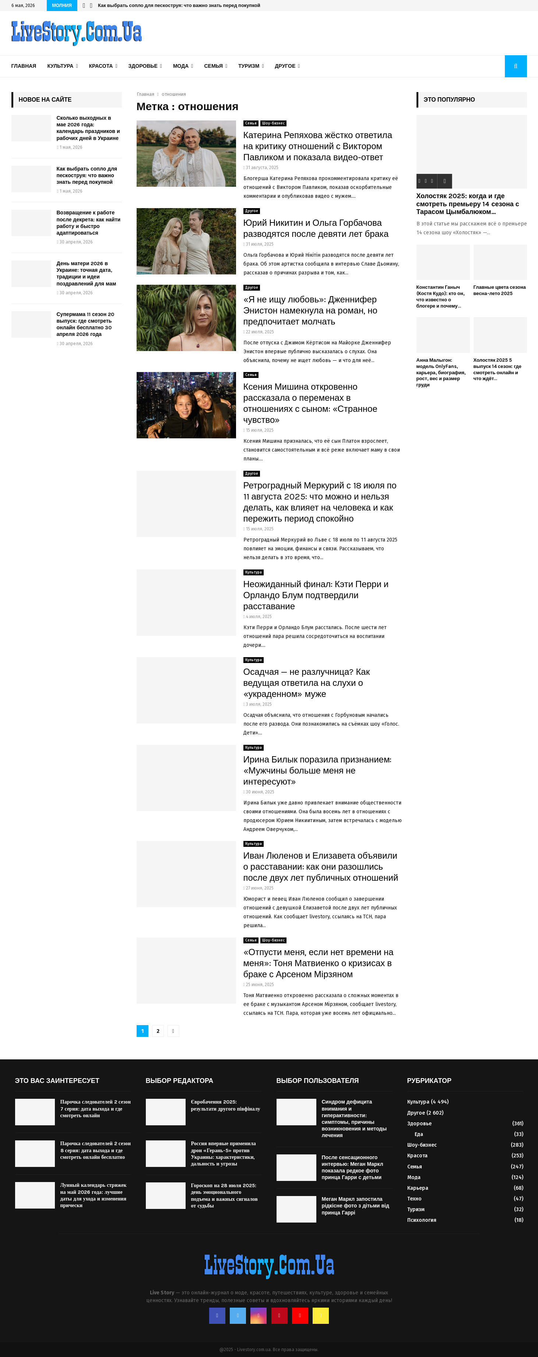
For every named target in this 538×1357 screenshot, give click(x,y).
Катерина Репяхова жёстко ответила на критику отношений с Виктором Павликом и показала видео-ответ (318, 146)
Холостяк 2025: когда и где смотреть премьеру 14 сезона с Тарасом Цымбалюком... (467, 204)
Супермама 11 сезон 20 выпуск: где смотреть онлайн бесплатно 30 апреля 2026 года (86, 324)
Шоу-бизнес (273, 123)
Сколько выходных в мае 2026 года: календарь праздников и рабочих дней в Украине (88, 128)
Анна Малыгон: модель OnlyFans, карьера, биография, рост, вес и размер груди (441, 372)
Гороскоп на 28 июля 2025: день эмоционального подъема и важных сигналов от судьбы (224, 1195)
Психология (421, 1220)
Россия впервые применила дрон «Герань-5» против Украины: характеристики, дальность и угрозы (223, 1153)
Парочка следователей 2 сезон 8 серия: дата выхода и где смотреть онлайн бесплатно (95, 1150)
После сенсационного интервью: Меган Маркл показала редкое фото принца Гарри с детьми (352, 1167)
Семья (213, 66)
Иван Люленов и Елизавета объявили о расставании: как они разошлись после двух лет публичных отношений (320, 867)
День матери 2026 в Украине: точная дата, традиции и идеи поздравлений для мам (86, 273)
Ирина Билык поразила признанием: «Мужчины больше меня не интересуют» (317, 770)
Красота (101, 66)
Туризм (248, 66)
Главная (23, 66)
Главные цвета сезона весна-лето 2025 (500, 290)
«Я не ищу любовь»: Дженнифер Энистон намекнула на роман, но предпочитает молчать (310, 310)
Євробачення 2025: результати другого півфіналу (225, 1105)
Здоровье (143, 66)
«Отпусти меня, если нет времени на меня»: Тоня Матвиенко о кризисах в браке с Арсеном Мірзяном (318, 963)
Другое (285, 66)
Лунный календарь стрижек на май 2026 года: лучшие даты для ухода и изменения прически (93, 1195)
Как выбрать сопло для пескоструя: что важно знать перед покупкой (179, 5)
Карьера (417, 1188)
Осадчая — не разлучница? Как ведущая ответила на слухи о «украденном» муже (306, 683)
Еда (419, 1134)
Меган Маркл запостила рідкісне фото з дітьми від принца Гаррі (355, 1206)
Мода (181, 66)
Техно (414, 1199)
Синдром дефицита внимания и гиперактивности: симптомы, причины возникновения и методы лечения (354, 1119)
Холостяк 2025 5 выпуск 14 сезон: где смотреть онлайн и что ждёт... (497, 369)
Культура (60, 66)
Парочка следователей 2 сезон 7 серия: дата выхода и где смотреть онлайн (95, 1108)
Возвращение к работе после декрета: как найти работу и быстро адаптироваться (89, 223)
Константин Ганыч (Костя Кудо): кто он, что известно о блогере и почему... (440, 296)
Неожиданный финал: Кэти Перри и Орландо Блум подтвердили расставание (316, 595)
